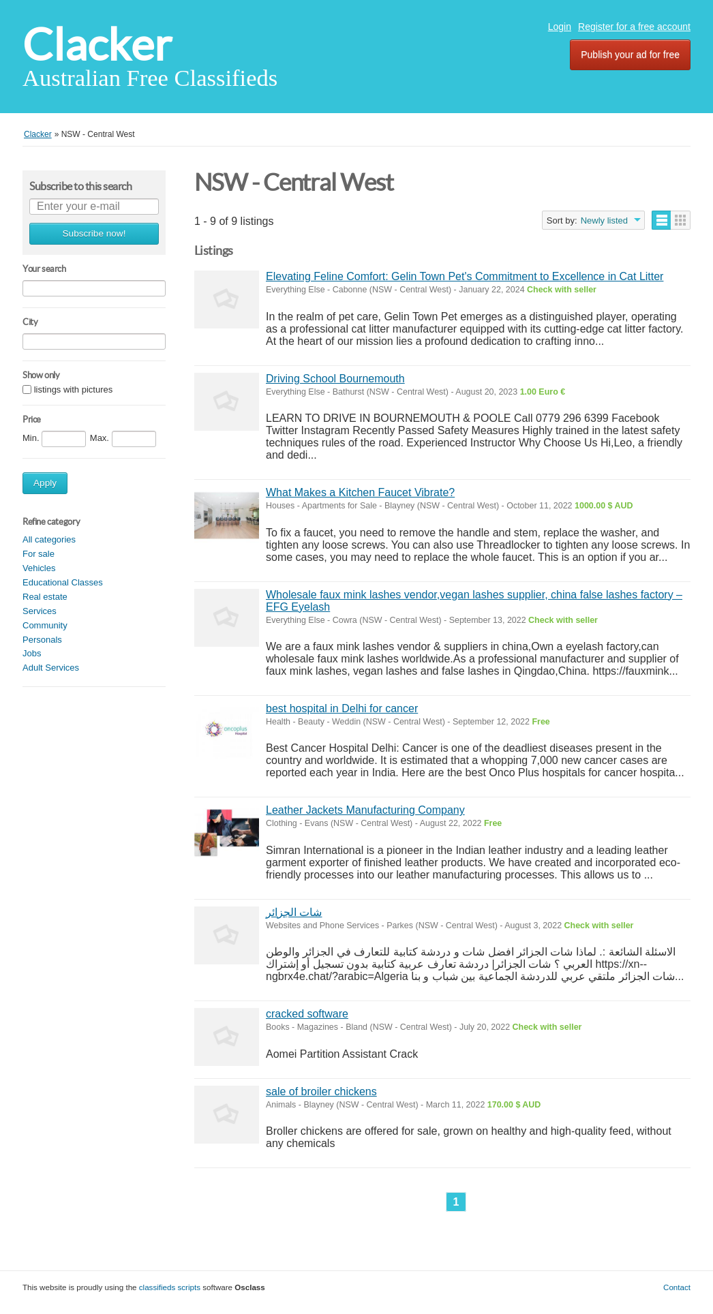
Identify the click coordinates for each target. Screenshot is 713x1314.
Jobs (31, 653)
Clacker (97, 45)
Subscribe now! (94, 233)
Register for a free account (634, 26)
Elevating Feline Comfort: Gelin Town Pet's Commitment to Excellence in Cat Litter (464, 276)
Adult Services (50, 667)
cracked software (307, 1014)
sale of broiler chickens (321, 1091)
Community (44, 625)
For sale (38, 554)
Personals (42, 640)
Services (39, 611)
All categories (49, 539)
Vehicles (38, 568)
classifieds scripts (169, 1287)
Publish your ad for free (630, 54)
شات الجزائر (294, 912)
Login (559, 26)
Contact (677, 1287)
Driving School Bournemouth (335, 378)
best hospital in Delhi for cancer (342, 708)
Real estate (44, 597)
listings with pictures (73, 389)
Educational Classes (62, 582)
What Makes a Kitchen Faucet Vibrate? (360, 492)
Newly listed (604, 220)
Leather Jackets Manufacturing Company (365, 810)
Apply (45, 483)
